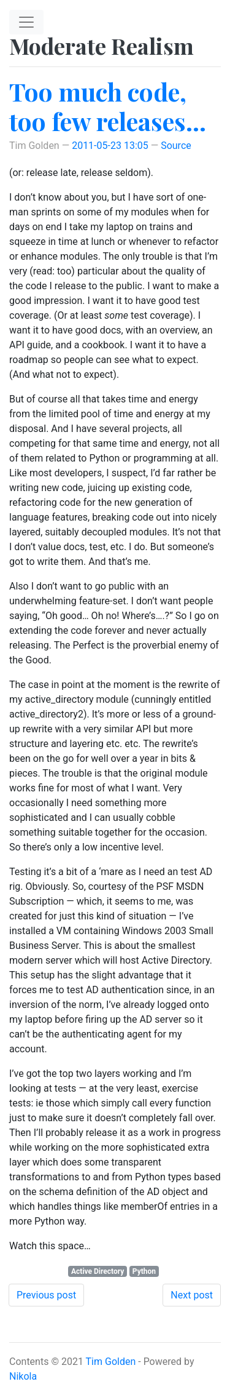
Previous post (46, 1295)
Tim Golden (111, 1361)
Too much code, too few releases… (107, 106)
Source (176, 145)
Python (144, 1271)
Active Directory (97, 1271)
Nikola (23, 1376)
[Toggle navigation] (26, 22)
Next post (192, 1295)
